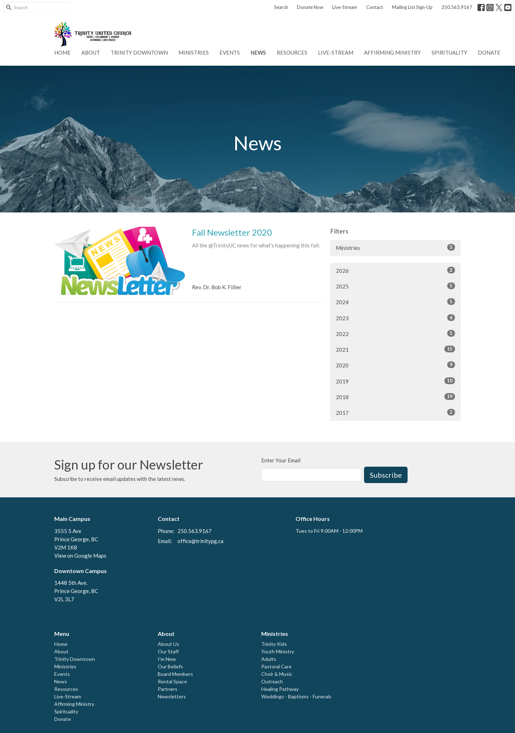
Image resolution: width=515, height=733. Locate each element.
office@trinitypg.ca (200, 541)
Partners (167, 689)
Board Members (175, 674)
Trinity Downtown (139, 52)
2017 (395, 412)
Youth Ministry (277, 651)
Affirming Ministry (392, 52)
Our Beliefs (170, 666)
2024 (395, 301)
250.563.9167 (456, 7)
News (258, 52)
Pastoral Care (276, 666)
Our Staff (168, 651)
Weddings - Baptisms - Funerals (296, 696)
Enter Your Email (281, 460)
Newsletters (172, 696)
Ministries (193, 52)
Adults (268, 659)
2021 (395, 349)
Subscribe (386, 475)
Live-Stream (344, 7)
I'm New (167, 659)
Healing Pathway (280, 689)
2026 (395, 270)
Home (62, 52)
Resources (292, 52)
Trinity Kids (274, 644)
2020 (395, 364)
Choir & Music (276, 674)
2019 (395, 381)
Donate (489, 52)
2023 (395, 317)
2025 (395, 286)
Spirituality (449, 52)
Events (229, 52)
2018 (395, 396)
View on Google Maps (80, 555)
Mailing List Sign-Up (412, 7)
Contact (374, 7)
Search (281, 7)
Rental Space (172, 681)
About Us (168, 644)
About (90, 52)
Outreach (272, 681)
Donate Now (310, 7)
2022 (395, 333)
